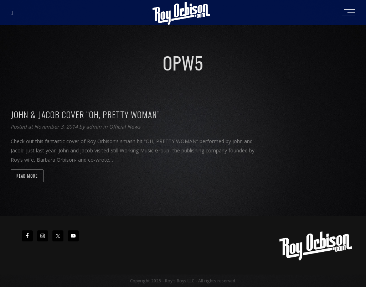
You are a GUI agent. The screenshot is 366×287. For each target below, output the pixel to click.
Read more (27, 176)
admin (94, 126)
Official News (124, 126)
